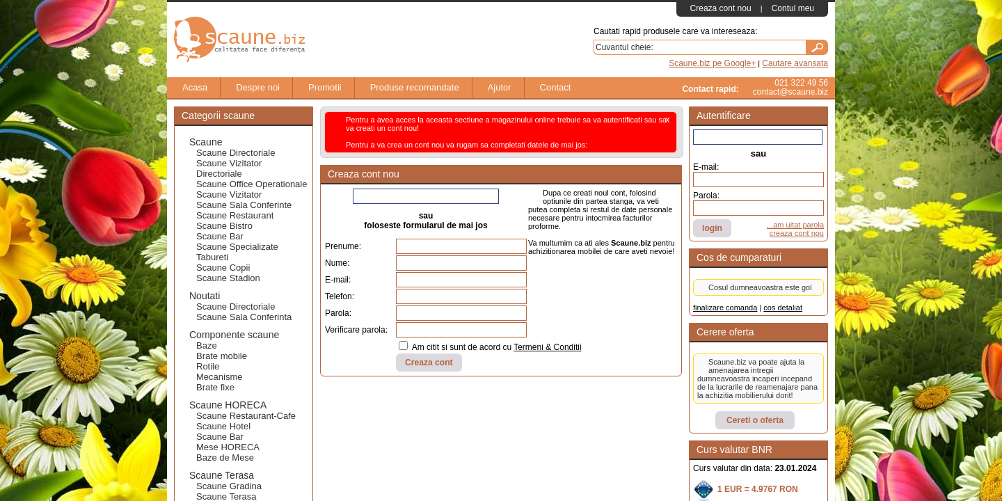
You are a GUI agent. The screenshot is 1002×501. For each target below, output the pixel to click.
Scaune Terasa (221, 475)
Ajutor (492, 87)
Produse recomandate (407, 87)
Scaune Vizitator (229, 194)
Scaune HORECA (228, 405)
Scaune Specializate (237, 246)
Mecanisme (219, 377)
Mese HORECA (228, 447)
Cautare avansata (795, 63)
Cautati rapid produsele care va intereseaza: (675, 31)
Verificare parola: (356, 330)
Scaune (205, 142)
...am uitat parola (795, 225)
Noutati (204, 295)
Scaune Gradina (229, 486)
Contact (548, 87)
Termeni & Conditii (547, 347)
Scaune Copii (223, 267)
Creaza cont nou (721, 8)
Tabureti (212, 257)
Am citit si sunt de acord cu (490, 346)
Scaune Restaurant (234, 215)
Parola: (338, 313)
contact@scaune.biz (790, 92)
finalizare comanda (725, 307)
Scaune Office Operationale (251, 184)
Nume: (337, 263)
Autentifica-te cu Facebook (756, 137)
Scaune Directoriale (235, 153)
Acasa (187, 87)
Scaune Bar (220, 236)
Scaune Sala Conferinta (244, 317)
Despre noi (251, 87)
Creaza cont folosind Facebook (424, 196)
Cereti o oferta (755, 420)
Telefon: (339, 296)
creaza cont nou (797, 233)
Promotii (318, 87)
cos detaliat (782, 307)
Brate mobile (221, 356)
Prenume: (343, 246)
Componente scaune (234, 334)
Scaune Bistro (224, 226)
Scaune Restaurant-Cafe (246, 416)
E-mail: (338, 280)
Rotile (207, 366)
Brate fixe (215, 387)
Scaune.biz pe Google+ (712, 63)
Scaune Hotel (223, 426)
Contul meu (793, 8)
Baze (206, 345)
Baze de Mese (225, 457)
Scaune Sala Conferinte (244, 205)
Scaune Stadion (228, 278)
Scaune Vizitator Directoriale (229, 168)
